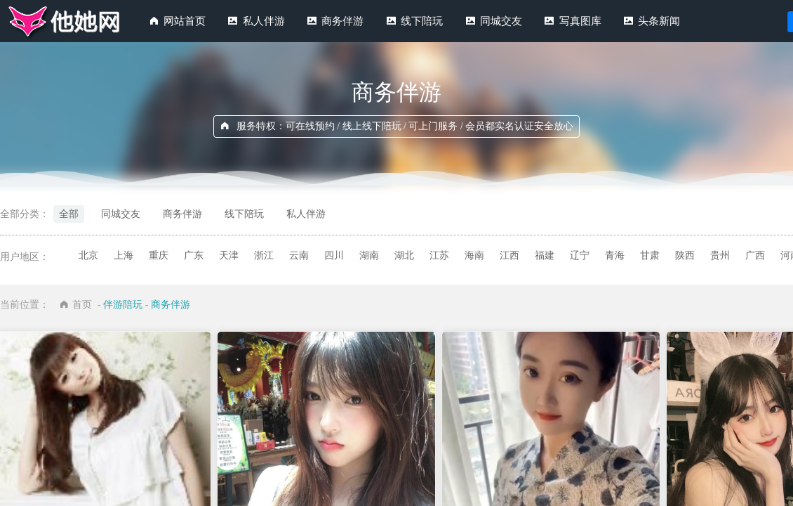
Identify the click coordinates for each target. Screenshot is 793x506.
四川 (334, 255)
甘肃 (650, 255)
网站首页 (185, 21)
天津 (229, 255)
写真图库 (580, 21)
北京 (88, 255)
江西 (509, 255)
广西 (755, 255)
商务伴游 (342, 21)
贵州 (720, 255)
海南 (474, 255)
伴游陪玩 (122, 304)
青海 (615, 255)
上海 (123, 255)
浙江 (264, 255)
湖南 (369, 255)
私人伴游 (264, 21)
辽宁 (579, 255)
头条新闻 (659, 21)
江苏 (439, 255)
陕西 (685, 255)
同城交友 (501, 21)
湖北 (404, 255)
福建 (544, 255)
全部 (69, 214)
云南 (299, 255)
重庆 (158, 255)
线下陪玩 (422, 21)
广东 (194, 255)
